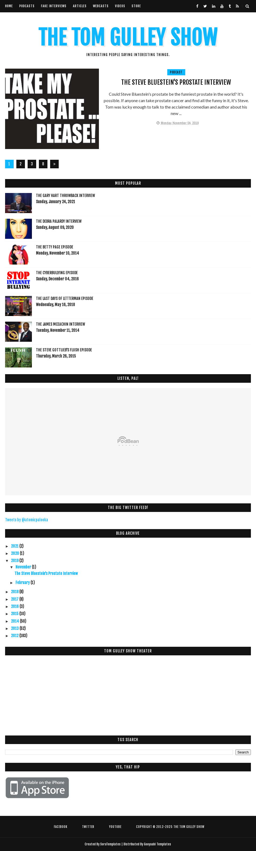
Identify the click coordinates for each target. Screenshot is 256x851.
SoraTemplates (110, 844)
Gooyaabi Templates (157, 844)
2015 (15, 613)
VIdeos (120, 6)
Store (136, 6)
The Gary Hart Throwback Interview (65, 195)
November (24, 567)
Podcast (176, 72)
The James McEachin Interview (60, 324)
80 (43, 165)
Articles (80, 6)
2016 (15, 606)
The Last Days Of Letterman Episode (64, 298)
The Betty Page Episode (54, 247)
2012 (15, 635)
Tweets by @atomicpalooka (26, 520)
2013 (15, 628)
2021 (15, 546)
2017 (15, 599)
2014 (15, 621)
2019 (15, 560)
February (23, 582)
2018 (15, 591)
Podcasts (27, 6)
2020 (15, 553)
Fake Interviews (53, 6)
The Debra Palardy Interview (58, 221)
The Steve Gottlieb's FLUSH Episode (64, 350)
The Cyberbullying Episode (57, 272)
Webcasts (101, 6)
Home (9, 6)
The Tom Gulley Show (127, 38)
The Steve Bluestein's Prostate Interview (176, 82)
